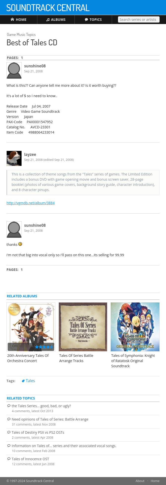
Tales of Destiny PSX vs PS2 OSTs (38, 432)
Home (155, 481)
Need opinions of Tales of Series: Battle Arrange (50, 419)
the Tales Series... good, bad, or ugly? (41, 405)
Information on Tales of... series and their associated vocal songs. (64, 445)
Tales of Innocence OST (30, 458)
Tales (30, 380)
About (140, 481)
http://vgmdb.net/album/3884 (30, 202)
